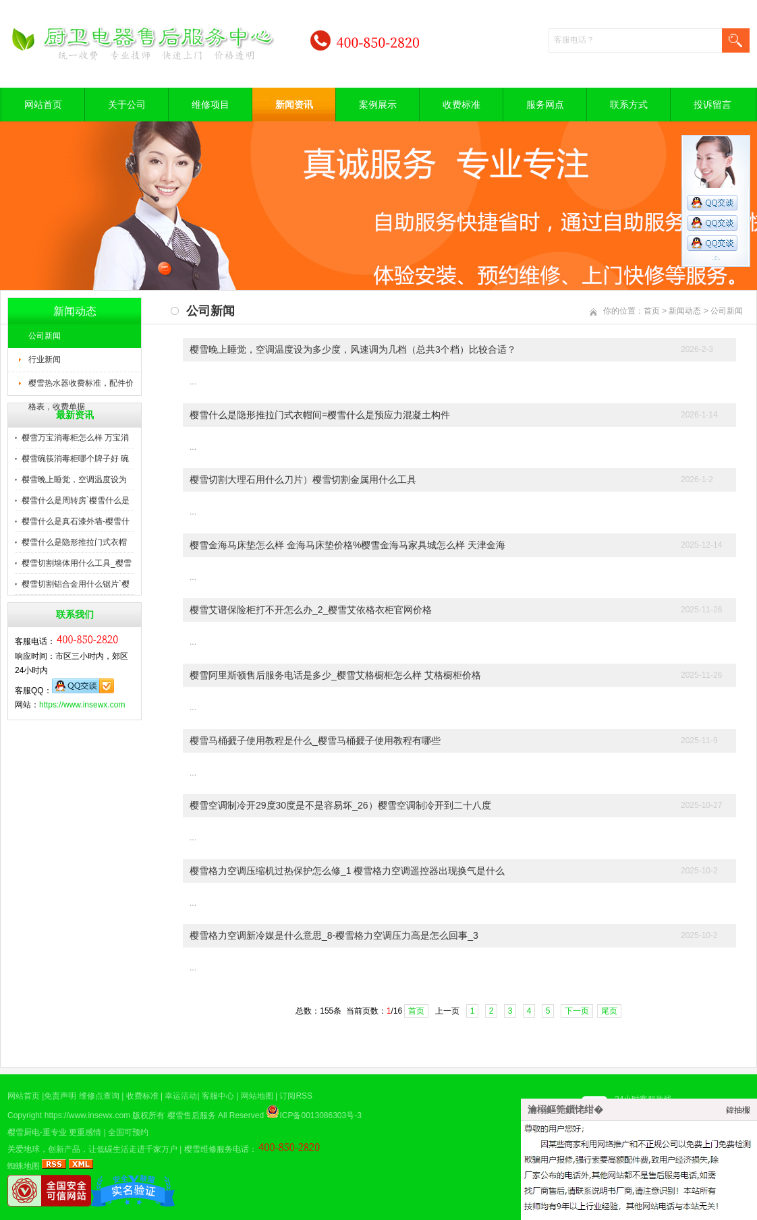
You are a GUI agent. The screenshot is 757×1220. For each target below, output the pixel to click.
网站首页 (43, 104)
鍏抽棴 (738, 1110)
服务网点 (545, 104)
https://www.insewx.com (82, 704)
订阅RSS (295, 1096)
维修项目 (210, 104)
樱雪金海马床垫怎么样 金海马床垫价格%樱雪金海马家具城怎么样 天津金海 (347, 545)
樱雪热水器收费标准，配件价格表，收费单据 (81, 387)
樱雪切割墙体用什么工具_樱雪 (77, 563)
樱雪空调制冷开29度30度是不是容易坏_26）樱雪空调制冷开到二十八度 (340, 805)
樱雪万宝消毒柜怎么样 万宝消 (75, 437)
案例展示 (378, 104)
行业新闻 (44, 359)
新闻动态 (685, 311)
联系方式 (629, 104)
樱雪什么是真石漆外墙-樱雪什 (76, 521)
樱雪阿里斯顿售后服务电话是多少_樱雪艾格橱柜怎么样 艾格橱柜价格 (335, 675)
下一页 (577, 1011)
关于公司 (127, 104)
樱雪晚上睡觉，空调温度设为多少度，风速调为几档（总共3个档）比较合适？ (353, 349)
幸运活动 (181, 1096)
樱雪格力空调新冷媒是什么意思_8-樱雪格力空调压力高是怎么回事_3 (334, 935)
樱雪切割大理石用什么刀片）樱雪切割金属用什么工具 (303, 479)
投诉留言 (712, 104)
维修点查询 (99, 1096)
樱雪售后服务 (191, 1115)
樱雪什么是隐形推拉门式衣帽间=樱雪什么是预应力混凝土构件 (320, 414)
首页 (652, 311)
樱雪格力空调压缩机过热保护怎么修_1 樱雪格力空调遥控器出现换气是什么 (347, 870)
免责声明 (60, 1096)
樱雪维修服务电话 (216, 1149)
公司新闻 (44, 336)
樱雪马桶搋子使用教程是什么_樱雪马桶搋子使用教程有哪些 (315, 740)
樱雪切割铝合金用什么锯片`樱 (76, 584)
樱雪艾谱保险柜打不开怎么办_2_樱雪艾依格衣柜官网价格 (311, 609)
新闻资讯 (294, 104)
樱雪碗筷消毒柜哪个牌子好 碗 (75, 458)
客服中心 (218, 1096)
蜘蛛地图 (23, 1166)
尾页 (609, 1011)
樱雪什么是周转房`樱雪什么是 (76, 500)
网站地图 (257, 1096)
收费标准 (461, 104)
